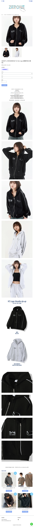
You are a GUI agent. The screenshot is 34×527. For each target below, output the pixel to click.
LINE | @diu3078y (4, 519)
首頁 (2, 14)
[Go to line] (31, 524)
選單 (3, 1)
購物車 (30, 1)
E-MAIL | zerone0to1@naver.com (6, 520)
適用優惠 (3, 67)
